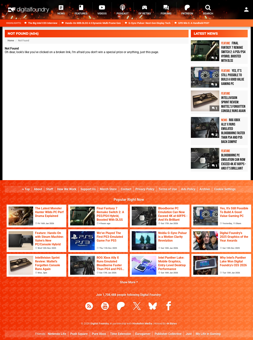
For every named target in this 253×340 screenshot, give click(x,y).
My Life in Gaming (208, 334)
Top (26, 189)
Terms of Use (168, 189)
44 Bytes (171, 323)
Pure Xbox (99, 334)
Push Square (79, 334)
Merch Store (108, 189)
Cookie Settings (225, 189)
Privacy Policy (145, 189)
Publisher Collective (168, 334)
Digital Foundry (99, 323)
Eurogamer (142, 334)
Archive (205, 189)
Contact (126, 189)
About (38, 189)
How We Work (66, 189)
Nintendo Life (57, 334)
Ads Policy (188, 189)
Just (189, 334)
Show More (129, 282)
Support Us (88, 189)
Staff (49, 189)
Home (11, 40)
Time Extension (120, 334)
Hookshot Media (142, 323)
